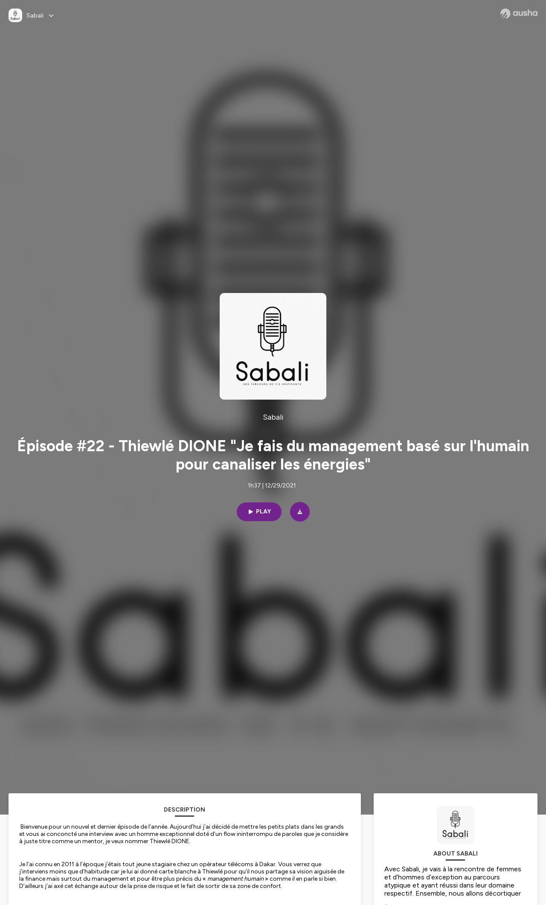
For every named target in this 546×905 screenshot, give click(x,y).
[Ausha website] (518, 14)
